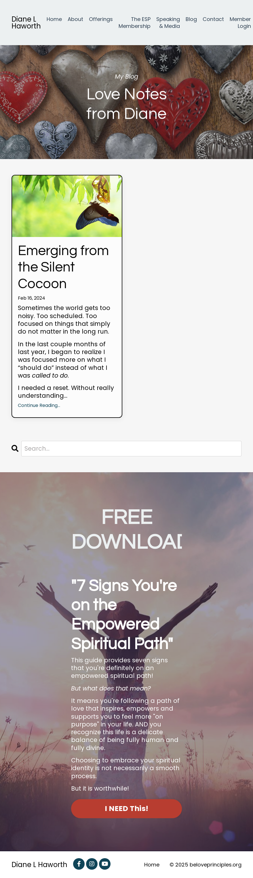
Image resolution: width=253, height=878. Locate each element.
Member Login (240, 22)
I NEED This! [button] (126, 809)
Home (54, 19)
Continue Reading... (39, 406)
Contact (213, 19)
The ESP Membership (135, 22)
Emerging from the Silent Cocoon (63, 267)
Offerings (101, 19)
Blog (191, 19)
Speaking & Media (168, 22)
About (75, 19)
